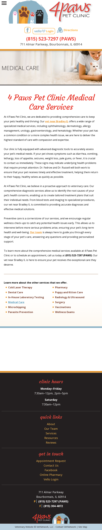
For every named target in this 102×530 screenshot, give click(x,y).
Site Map (82, 526)
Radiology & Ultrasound (69, 297)
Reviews (51, 442)
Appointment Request (51, 461)
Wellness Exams (65, 312)
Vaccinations (63, 307)
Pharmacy (61, 287)
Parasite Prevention (20, 312)
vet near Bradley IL (56, 121)
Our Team (51, 428)
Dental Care (15, 292)
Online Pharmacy (51, 475)
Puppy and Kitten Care (69, 292)
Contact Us (51, 465)
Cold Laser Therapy (20, 287)
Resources (51, 438)
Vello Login (51, 479)
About (51, 424)
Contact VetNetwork (66, 526)
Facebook (51, 470)
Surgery (60, 302)
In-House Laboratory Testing (26, 297)
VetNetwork (42, 526)
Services (51, 433)
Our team (36, 232)
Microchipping (17, 307)
